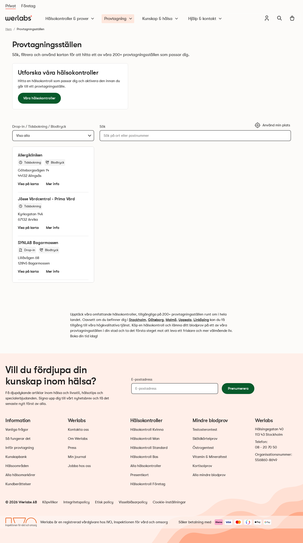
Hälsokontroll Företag (147, 484)
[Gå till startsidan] (18, 18)
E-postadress (141, 379)
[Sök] (279, 18)
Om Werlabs (78, 439)
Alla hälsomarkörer (20, 475)
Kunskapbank (16, 457)
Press (72, 448)
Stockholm (137, 320)
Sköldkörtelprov (205, 439)
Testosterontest (205, 430)
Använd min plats (272, 125)
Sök (102, 127)
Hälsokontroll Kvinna (146, 430)
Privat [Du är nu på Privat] (10, 6)
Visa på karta (28, 184)
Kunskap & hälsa (160, 18)
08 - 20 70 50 (266, 447)
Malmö (171, 320)
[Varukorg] (292, 18)
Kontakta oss (78, 430)
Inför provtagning (19, 448)
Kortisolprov (202, 466)
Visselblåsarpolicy (133, 502)
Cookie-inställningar (169, 502)
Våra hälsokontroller (39, 98)
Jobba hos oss (79, 466)
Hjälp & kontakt (205, 18)
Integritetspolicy (76, 502)
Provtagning (118, 18)
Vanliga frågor (16, 430)
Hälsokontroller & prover (70, 18)
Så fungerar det (18, 439)
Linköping (201, 320)
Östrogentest (203, 448)
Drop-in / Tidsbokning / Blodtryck (39, 127)
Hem (8, 29)
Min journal (77, 457)
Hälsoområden (17, 466)
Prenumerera (238, 388)
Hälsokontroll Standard (148, 448)
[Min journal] (266, 18)
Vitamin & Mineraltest (210, 457)
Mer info (52, 184)
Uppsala (185, 320)
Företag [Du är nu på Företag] (28, 6)
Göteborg (156, 320)
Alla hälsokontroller (145, 466)
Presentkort (139, 475)
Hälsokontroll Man (145, 439)
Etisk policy (104, 502)
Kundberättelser (18, 484)
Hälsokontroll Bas (144, 457)
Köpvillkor (50, 502)
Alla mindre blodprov (209, 475)
